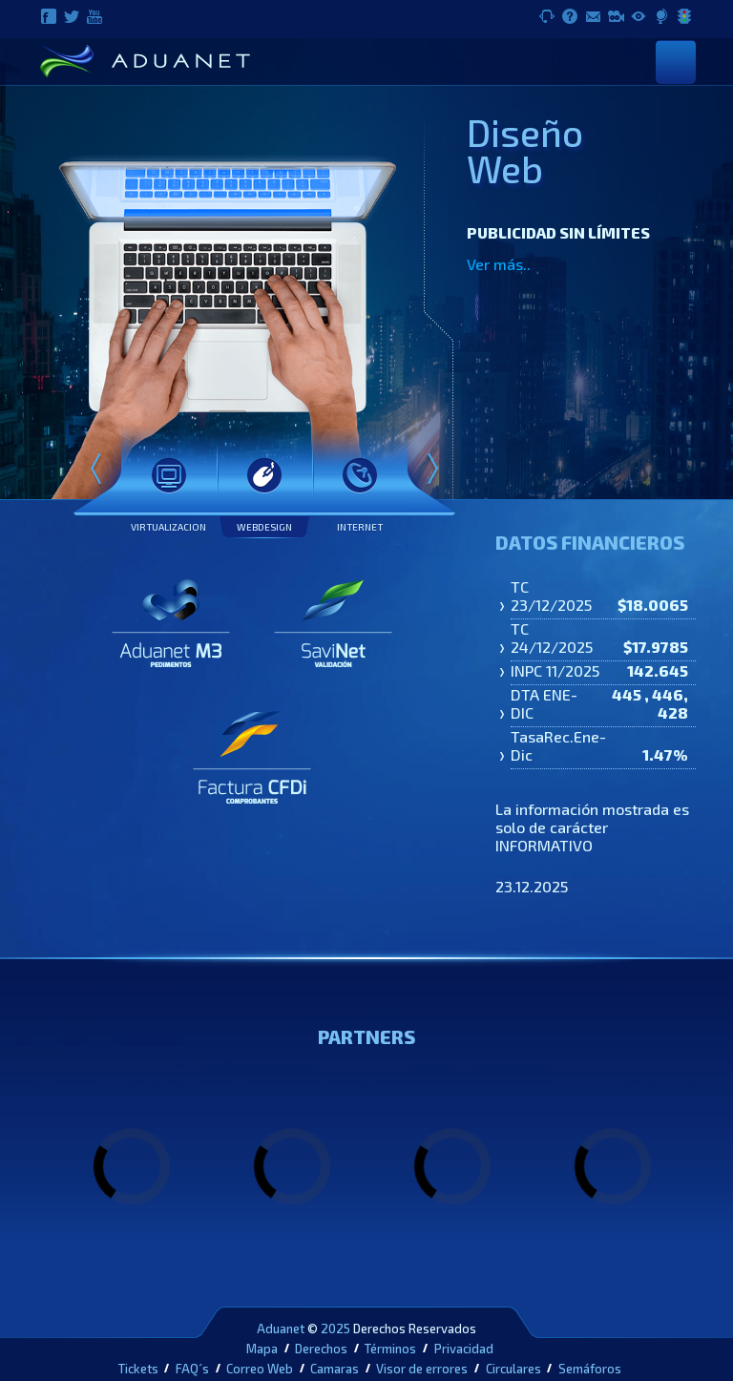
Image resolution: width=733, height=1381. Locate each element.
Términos (390, 1348)
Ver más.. (499, 264)
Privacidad (463, 1348)
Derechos (321, 1348)
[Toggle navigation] (676, 61)
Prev (96, 470)
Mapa (262, 1348)
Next (432, 470)
